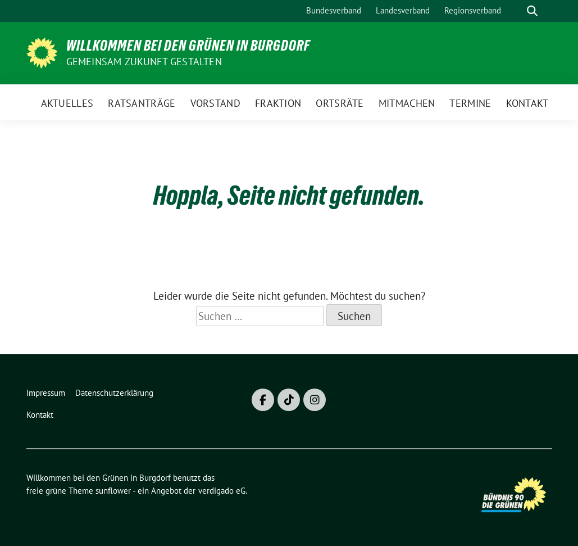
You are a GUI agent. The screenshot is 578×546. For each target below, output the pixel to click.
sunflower (113, 490)
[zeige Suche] (532, 11)
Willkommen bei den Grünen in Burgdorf (188, 45)
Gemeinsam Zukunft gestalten (144, 61)
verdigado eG (221, 490)
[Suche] (516, 11)
